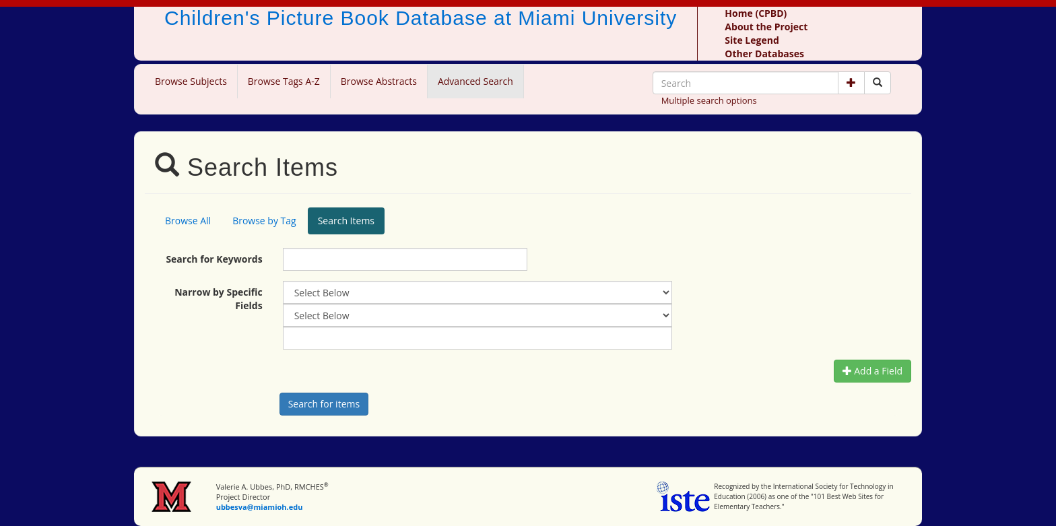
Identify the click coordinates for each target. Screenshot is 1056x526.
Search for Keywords (214, 259)
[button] (851, 82)
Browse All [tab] (188, 220)
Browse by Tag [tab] (264, 220)
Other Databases (764, 53)
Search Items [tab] (346, 220)
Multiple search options (709, 100)
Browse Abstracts (379, 81)
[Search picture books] (877, 82)
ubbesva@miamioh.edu (259, 507)
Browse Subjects (191, 81)
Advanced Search (475, 81)
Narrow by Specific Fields (218, 299)
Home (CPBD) (756, 13)
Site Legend (752, 40)
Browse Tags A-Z (284, 81)
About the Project (766, 26)
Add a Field (872, 370)
